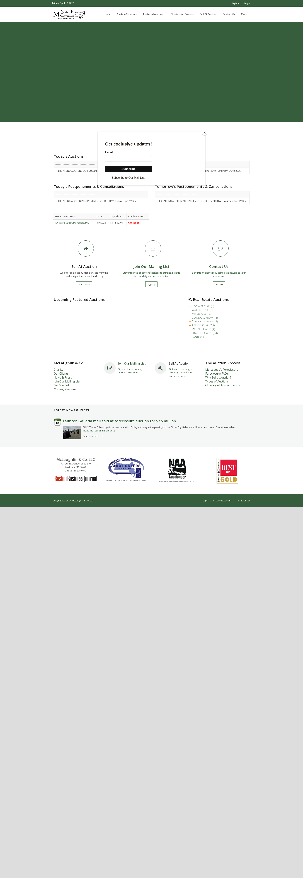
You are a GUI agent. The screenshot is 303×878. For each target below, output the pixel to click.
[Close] (204, 132)
